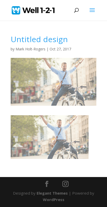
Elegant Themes (52, 193)
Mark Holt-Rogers (30, 49)
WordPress (53, 199)
